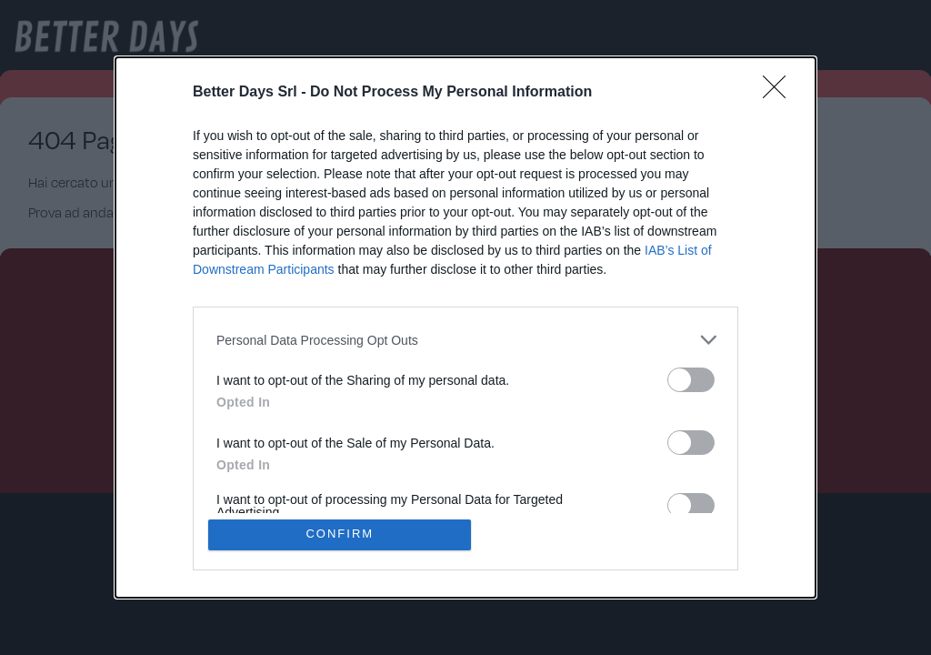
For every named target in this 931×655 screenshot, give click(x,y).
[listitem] (465, 339)
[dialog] (465, 327)
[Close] (780, 93)
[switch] (691, 380)
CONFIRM (340, 534)
